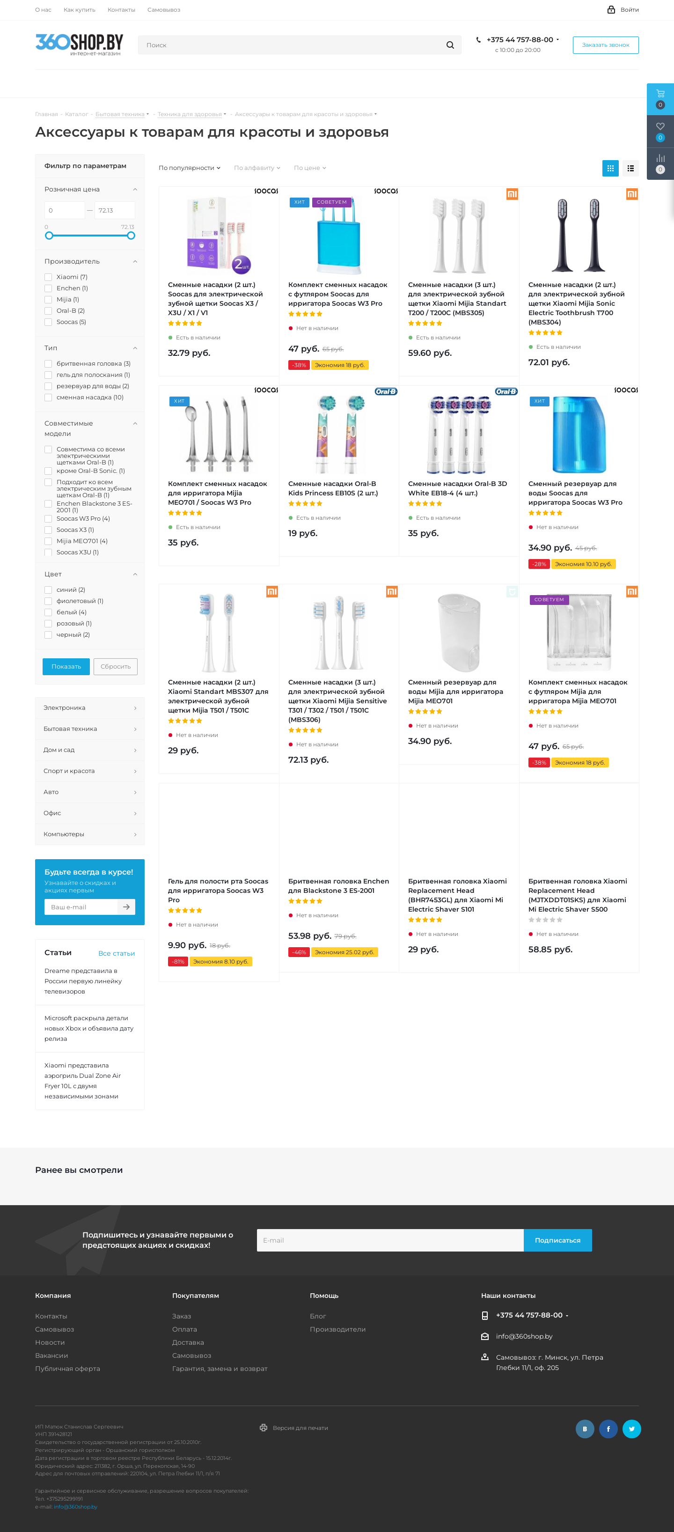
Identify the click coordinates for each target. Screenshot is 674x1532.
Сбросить (116, 666)
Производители (338, 1329)
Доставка (188, 1342)
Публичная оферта (67, 1368)
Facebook (608, 1429)
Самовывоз (54, 1329)
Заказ (181, 1316)
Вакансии (51, 1355)
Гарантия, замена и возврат (220, 1368)
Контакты (51, 1316)
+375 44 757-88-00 (520, 40)
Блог (318, 1316)
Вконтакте (585, 1429)
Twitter (632, 1429)
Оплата (184, 1329)
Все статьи (116, 953)
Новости (50, 1342)
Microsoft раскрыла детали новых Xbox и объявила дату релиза (88, 1028)
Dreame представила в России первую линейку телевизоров (83, 981)
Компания (53, 1295)
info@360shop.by (524, 1337)
